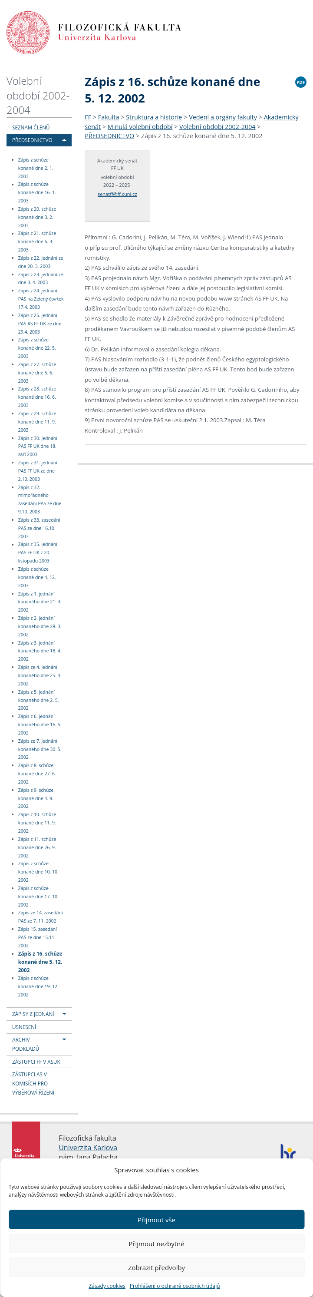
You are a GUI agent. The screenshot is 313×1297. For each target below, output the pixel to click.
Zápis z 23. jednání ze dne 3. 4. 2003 (40, 278)
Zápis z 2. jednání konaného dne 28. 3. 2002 (40, 626)
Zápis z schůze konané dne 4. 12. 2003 (37, 577)
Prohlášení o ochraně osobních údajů (175, 1286)
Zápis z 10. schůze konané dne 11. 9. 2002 (37, 822)
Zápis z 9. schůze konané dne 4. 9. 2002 (36, 798)
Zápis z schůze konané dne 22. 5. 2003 (37, 348)
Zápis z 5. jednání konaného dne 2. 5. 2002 (38, 700)
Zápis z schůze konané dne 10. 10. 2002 (38, 872)
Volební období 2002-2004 (38, 95)
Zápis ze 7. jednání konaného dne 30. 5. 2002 (40, 749)
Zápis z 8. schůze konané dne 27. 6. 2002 (37, 773)
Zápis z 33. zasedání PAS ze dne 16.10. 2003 (39, 528)
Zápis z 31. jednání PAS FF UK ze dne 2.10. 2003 (37, 471)
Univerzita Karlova (88, 1147)
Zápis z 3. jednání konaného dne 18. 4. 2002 (40, 651)
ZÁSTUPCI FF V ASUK (36, 1061)
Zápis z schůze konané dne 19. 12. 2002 (38, 986)
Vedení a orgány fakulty (223, 117)
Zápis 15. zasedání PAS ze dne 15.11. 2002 (37, 937)
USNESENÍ (24, 1026)
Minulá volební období (140, 126)
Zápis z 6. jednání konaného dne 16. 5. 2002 (40, 724)
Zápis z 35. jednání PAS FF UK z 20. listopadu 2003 (37, 553)
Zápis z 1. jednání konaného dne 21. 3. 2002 (40, 602)
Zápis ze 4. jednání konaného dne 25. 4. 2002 (40, 675)
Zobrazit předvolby (156, 1267)
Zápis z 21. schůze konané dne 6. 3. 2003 (37, 242)
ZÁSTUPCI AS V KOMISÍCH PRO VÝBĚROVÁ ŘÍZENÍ (33, 1083)
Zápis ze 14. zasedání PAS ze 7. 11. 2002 (40, 917)
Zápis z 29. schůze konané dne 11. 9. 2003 (37, 421)
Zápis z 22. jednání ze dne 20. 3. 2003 (40, 262)
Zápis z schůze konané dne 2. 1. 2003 (35, 168)
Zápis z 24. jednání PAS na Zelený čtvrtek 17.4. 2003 (41, 299)
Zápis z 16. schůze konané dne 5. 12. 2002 (40, 961)
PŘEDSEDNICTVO (32, 139)
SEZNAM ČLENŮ (31, 127)
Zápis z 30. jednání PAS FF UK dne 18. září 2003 (37, 446)
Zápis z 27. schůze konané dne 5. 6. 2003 (37, 372)
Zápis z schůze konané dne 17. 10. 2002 (38, 896)
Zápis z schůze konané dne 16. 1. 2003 (37, 193)
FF (88, 117)
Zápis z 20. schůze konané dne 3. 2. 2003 (37, 217)
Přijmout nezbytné (156, 1243)
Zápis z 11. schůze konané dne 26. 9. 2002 (37, 847)
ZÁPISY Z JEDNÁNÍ (33, 1013)
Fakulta (108, 117)
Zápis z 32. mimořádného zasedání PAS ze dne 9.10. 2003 (40, 499)
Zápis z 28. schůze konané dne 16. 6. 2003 (37, 397)
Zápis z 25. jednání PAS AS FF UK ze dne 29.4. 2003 (39, 323)
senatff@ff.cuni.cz (117, 194)
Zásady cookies (107, 1286)
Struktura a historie (154, 117)
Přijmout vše (156, 1219)
